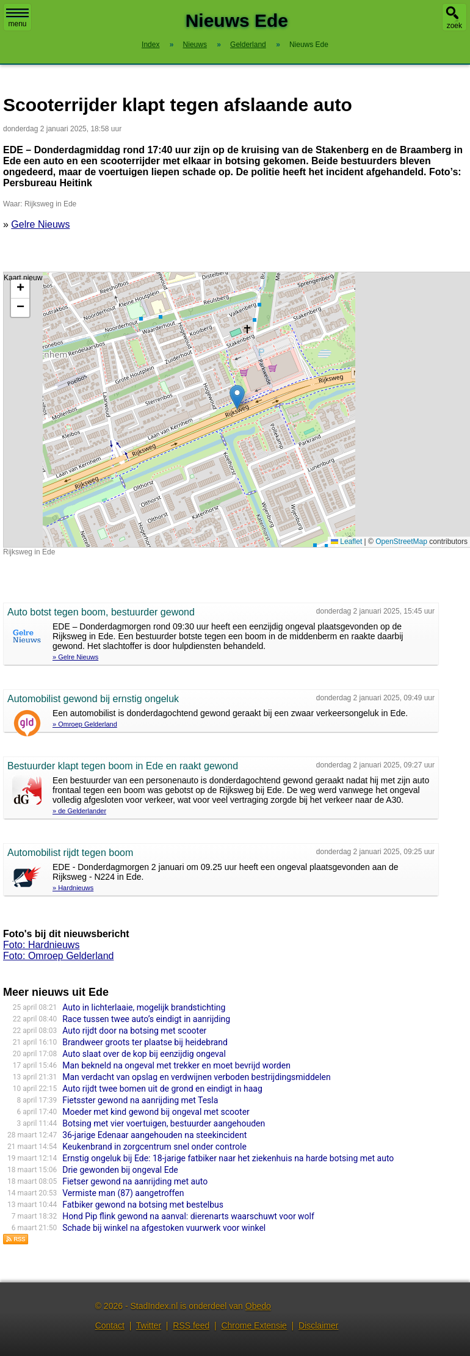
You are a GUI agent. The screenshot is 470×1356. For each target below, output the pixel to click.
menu (17, 18)
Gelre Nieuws (40, 224)
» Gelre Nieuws (75, 657)
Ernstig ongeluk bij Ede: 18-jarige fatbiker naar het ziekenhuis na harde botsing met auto (228, 1158)
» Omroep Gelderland (84, 724)
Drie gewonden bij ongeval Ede (120, 1170)
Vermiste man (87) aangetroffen (123, 1193)
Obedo (258, 1306)
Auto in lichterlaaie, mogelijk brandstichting (143, 1007)
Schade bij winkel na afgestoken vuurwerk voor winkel (164, 1228)
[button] (237, 397)
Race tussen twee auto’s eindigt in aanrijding (146, 1019)
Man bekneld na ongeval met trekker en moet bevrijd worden (176, 1065)
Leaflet (346, 541)
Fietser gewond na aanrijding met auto (135, 1181)
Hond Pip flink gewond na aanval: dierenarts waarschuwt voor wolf (188, 1216)
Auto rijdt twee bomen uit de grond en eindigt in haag (162, 1088)
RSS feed (191, 1325)
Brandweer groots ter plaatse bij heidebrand (145, 1042)
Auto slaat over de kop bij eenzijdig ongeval (144, 1054)
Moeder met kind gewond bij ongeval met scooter (156, 1112)
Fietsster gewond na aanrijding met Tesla (140, 1100)
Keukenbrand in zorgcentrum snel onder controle (154, 1146)
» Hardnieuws (72, 887)
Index (150, 44)
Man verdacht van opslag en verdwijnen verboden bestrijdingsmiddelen (196, 1077)
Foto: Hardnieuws (41, 945)
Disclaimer (318, 1325)
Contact (110, 1325)
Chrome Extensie (253, 1325)
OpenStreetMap (401, 541)
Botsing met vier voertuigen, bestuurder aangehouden (163, 1123)
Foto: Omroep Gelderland (58, 956)
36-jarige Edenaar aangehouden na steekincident (154, 1135)
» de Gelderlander (79, 810)
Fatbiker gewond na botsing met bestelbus (142, 1204)
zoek (454, 25)
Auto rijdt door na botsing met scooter (134, 1030)
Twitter (148, 1325)
